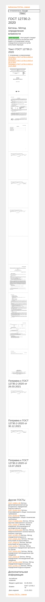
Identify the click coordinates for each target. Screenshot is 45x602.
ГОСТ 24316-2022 (14, 551)
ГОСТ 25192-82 (13, 515)
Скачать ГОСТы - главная (17, 594)
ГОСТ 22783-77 (13, 546)
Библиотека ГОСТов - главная (19, 7)
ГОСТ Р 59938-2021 (15, 521)
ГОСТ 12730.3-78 (14, 566)
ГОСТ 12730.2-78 (14, 535)
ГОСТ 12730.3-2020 (15, 562)
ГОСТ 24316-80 (13, 557)
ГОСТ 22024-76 (13, 524)
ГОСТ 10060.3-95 (14, 503)
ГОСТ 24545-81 (13, 542)
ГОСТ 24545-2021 (14, 539)
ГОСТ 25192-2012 (14, 510)
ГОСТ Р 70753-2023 (15, 530)
